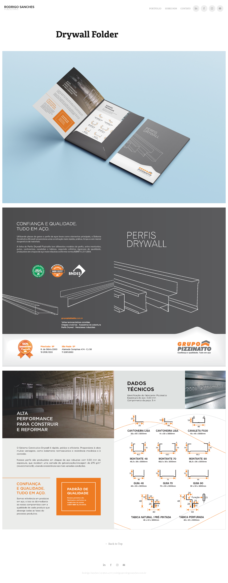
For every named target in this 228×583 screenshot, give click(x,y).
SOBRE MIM (171, 8)
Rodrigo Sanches (19, 7)
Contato (185, 8)
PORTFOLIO (155, 8)
